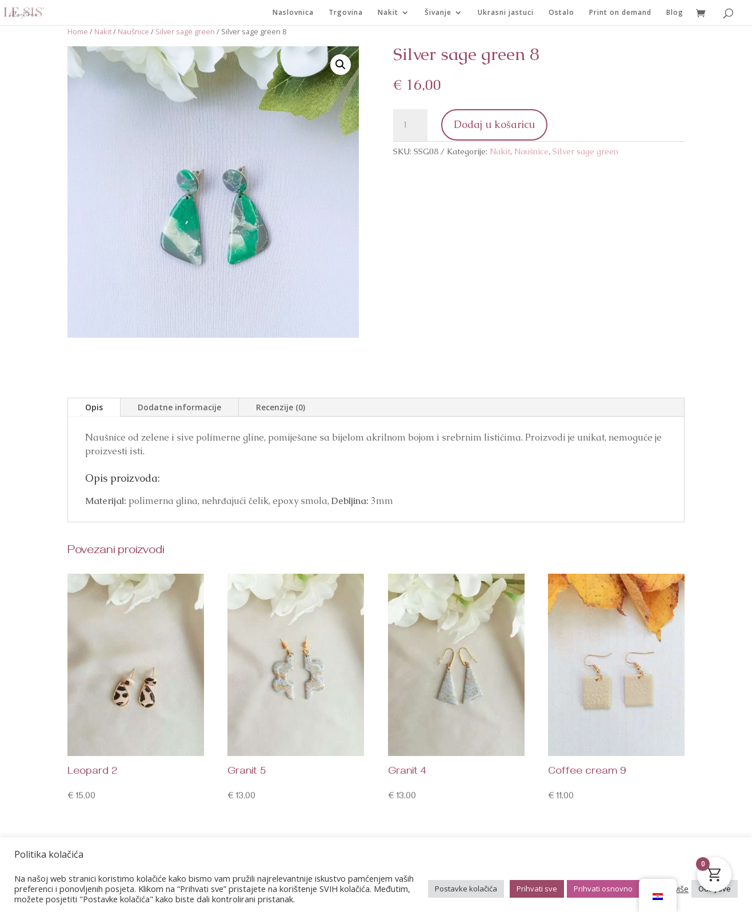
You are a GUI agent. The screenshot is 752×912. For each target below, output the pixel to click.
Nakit (388, 13)
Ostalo (561, 13)
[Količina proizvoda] (410, 125)
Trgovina (346, 13)
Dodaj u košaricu (494, 124)
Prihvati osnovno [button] (603, 888)
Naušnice (133, 31)
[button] (340, 64)
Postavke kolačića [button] (466, 888)
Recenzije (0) (280, 407)
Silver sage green (185, 31)
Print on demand (620, 13)
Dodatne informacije (179, 407)
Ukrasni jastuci (506, 13)
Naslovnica (293, 13)
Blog (674, 13)
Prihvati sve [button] (537, 888)
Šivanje (438, 13)
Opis (94, 407)
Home (77, 31)
